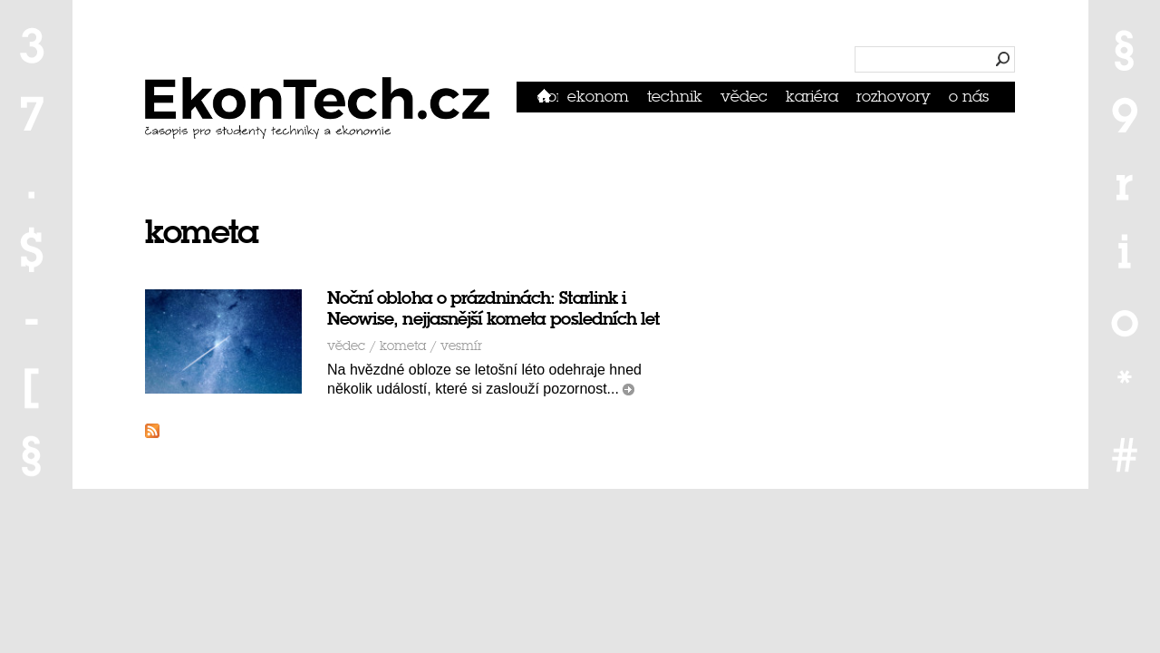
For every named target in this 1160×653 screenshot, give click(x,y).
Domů (547, 96)
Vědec (744, 96)
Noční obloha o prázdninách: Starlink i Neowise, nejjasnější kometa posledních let (493, 308)
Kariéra (812, 96)
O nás (969, 96)
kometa (403, 346)
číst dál (628, 389)
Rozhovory (893, 96)
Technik (674, 96)
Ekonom (598, 96)
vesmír (461, 346)
